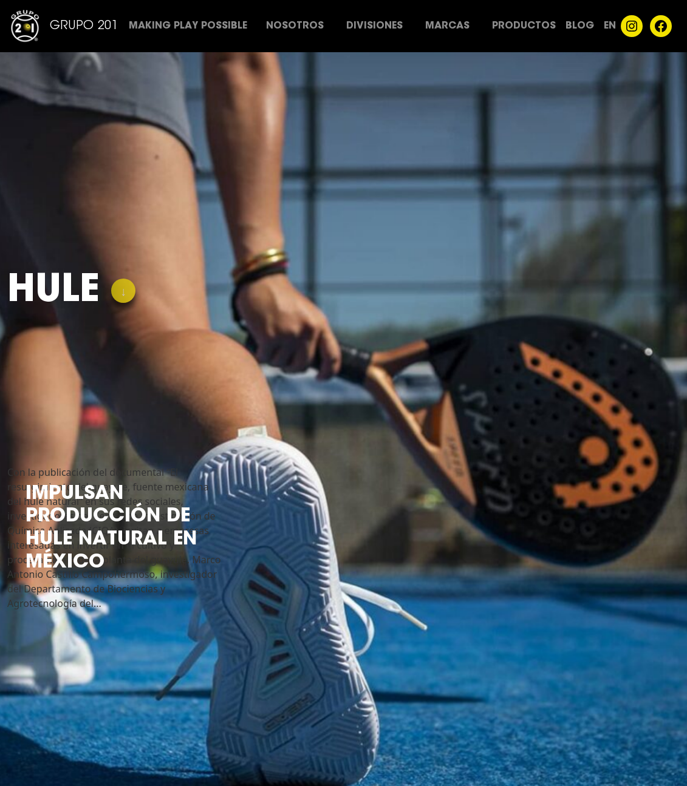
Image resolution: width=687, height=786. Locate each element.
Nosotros (295, 26)
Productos (524, 26)
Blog (580, 26)
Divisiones (374, 26)
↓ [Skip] (123, 292)
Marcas (447, 26)
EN (610, 26)
